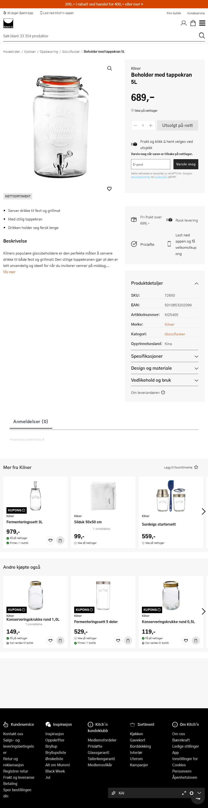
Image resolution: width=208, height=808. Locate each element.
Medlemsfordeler (102, 740)
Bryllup (51, 746)
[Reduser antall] (135, 125)
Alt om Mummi (57, 764)
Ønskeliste (54, 758)
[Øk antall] (150, 125)
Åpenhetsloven (184, 777)
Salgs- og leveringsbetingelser (18, 746)
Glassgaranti (98, 752)
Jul (47, 777)
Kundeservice (196, 13)
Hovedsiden (11, 51)
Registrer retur (15, 771)
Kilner (136, 68)
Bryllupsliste (55, 752)
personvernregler (141, 176)
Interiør (136, 752)
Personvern (181, 771)
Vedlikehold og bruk (151, 380)
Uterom (136, 758)
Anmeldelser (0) (31, 421)
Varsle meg (186, 164)
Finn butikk (174, 13)
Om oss (178, 733)
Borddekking (140, 746)
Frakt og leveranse (18, 777)
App (175, 752)
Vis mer (9, 271)
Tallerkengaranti (101, 758)
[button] (109, 189)
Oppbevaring (49, 51)
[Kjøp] (60, 540)
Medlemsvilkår (100, 764)
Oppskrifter (54, 740)
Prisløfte (147, 244)
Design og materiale (151, 368)
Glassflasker (71, 51)
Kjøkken (30, 51)
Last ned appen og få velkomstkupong (186, 244)
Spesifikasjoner (147, 356)
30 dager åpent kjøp (18, 13)
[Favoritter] (50, 540)
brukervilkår (161, 176)
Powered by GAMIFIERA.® (27, 439)
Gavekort (137, 740)
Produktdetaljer (147, 283)
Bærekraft (181, 740)
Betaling (10, 783)
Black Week (55, 771)
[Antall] (143, 125)
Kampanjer (139, 764)
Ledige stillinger (185, 746)
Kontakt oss (13, 733)
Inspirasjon (54, 733)
